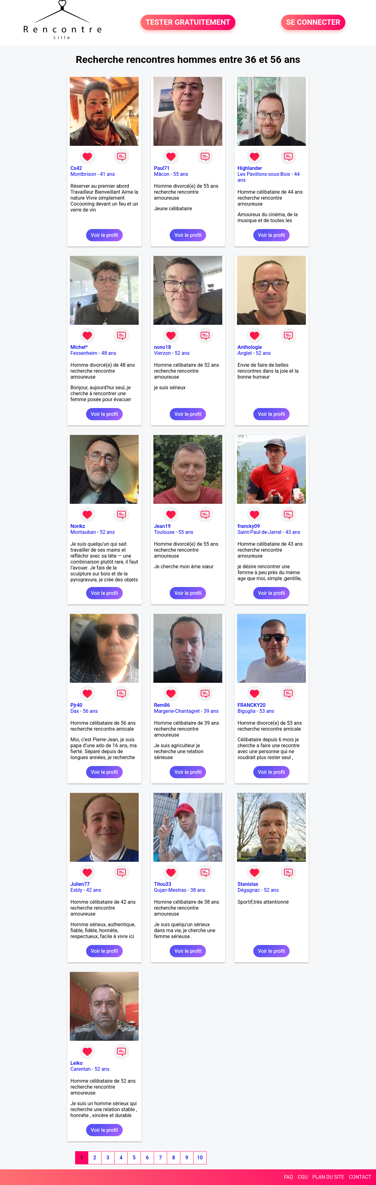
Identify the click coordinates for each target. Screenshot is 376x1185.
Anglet (245, 353)
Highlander (250, 168)
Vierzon (162, 353)
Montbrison (83, 174)
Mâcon (161, 174)
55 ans (180, 174)
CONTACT (360, 1177)
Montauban (83, 532)
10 (200, 1158)
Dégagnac (249, 890)
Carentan (80, 1069)
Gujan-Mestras (170, 890)
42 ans (93, 890)
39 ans (211, 711)
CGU (303, 1177)
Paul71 (162, 168)
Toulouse (164, 532)
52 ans (182, 353)
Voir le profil (104, 235)
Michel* (79, 347)
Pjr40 (76, 705)
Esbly (76, 890)
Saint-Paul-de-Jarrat (259, 532)
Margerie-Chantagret (177, 711)
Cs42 (76, 168)
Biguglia (246, 711)
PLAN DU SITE (328, 1177)
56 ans (90, 711)
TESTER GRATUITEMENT (188, 22)
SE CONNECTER (313, 22)
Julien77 (80, 884)
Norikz (77, 526)
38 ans (197, 890)
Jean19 (162, 526)
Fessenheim (83, 353)
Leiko (76, 1063)
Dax (74, 711)
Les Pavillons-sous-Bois (264, 174)
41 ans (107, 174)
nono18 (162, 347)
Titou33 (162, 884)
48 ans (108, 353)
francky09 (249, 526)
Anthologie (250, 347)
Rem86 (162, 705)
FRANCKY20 (251, 705)
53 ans (266, 711)
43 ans (292, 532)
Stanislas (248, 884)
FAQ (288, 1177)
